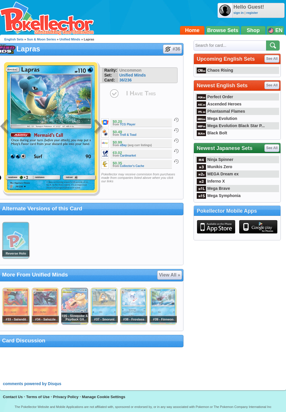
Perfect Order (215, 96)
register (252, 12)
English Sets (13, 39)
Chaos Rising (215, 70)
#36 (172, 49)
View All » (169, 274)
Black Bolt (212, 133)
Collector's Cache (132, 166)
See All (272, 59)
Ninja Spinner (215, 159)
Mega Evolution (217, 118)
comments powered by (32, 383)
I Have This (141, 93)
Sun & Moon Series (41, 39)
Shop (253, 30)
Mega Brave (213, 188)
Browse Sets (222, 30)
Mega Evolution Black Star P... (231, 125)
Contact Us (13, 397)
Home (192, 30)
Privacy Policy (66, 397)
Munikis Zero (214, 166)
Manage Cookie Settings (103, 397)
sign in (238, 12)
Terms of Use (37, 397)
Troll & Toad (128, 134)
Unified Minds (70, 39)
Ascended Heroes (219, 104)
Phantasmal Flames (221, 111)
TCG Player (127, 124)
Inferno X (211, 181)
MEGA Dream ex (218, 174)
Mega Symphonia (219, 195)
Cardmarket (128, 155)
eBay (123, 145)
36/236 (125, 80)
